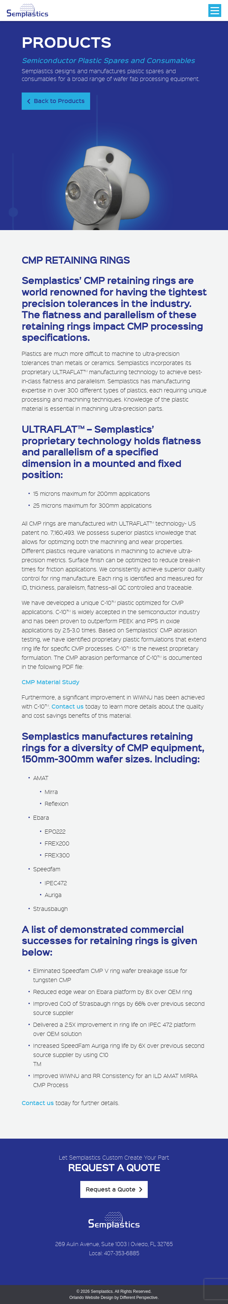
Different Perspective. (139, 1297)
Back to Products (59, 101)
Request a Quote (111, 1189)
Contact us (67, 706)
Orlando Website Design (91, 1297)
